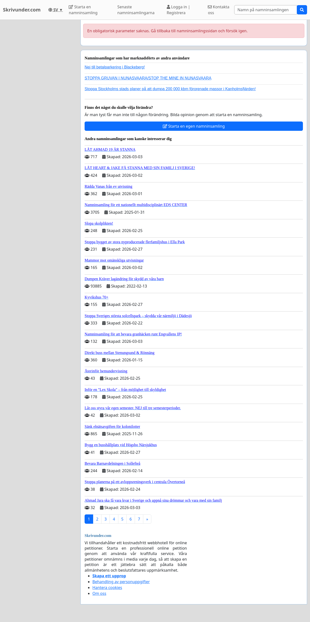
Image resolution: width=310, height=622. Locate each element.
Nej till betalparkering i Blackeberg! (115, 67)
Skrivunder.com (22, 9)
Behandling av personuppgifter (121, 581)
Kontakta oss (218, 9)
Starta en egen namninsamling (194, 126)
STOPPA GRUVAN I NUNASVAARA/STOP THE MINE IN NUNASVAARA (148, 78)
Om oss (99, 593)
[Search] (265, 9)
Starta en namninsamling (83, 9)
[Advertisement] (39, 93)
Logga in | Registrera (178, 9)
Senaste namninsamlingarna (136, 9)
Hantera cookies (107, 587)
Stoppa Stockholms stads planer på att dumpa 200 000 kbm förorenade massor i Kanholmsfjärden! (170, 89)
